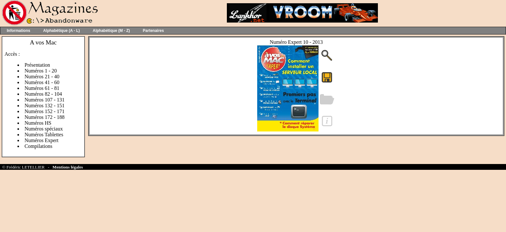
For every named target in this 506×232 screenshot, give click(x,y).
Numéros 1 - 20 (41, 70)
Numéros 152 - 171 (45, 111)
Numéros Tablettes (44, 134)
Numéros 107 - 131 (45, 99)
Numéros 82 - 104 (43, 94)
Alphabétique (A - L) (61, 30)
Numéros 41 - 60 (42, 82)
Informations (18, 30)
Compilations (38, 146)
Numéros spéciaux (44, 128)
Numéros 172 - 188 (45, 117)
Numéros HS (38, 123)
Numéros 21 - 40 (42, 76)
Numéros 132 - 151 (45, 105)
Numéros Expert (41, 140)
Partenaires (153, 30)
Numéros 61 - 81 (42, 88)
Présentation (37, 65)
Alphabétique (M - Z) (111, 30)
